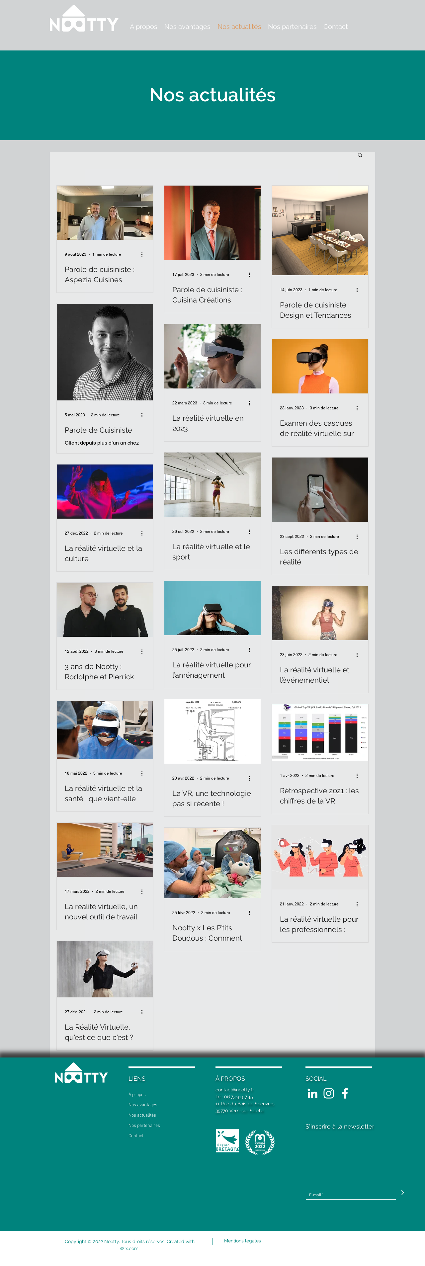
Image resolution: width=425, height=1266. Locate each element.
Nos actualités (142, 1115)
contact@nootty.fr (234, 1089)
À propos (137, 1095)
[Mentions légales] (242, 1241)
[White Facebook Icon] (345, 1093)
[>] (402, 1193)
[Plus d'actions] (144, 254)
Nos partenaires (144, 1126)
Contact (135, 1136)
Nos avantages (142, 1105)
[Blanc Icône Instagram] (329, 1093)
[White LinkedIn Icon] (312, 1093)
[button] (360, 155)
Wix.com (130, 1248)
